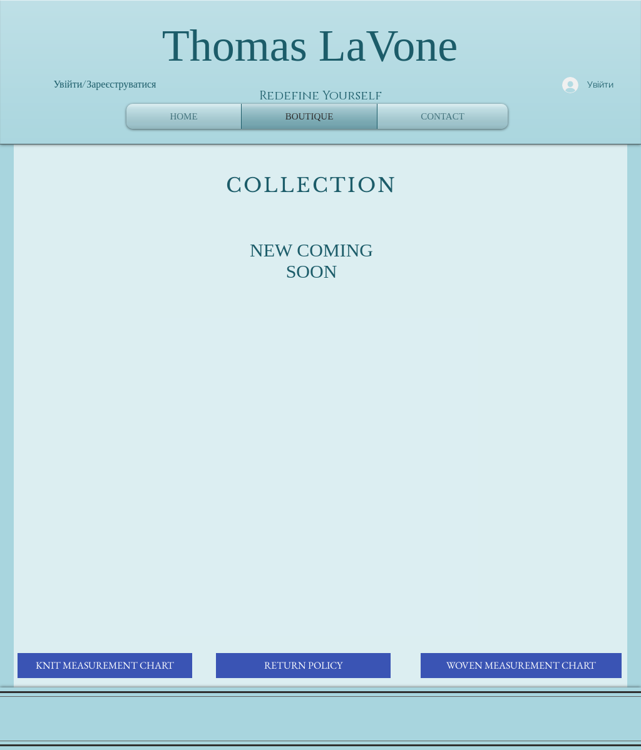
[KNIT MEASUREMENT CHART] (105, 665)
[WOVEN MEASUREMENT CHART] (521, 665)
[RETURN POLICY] (303, 665)
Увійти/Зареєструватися (105, 84)
